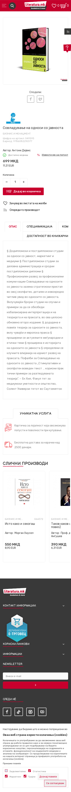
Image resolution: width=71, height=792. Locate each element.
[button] (35, 203)
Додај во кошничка (27, 191)
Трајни (31, 777)
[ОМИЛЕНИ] (54, 5)
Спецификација (39, 226)
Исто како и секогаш (20, 523)
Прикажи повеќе (12, 763)
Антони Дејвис (21, 150)
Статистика (39, 771)
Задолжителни (17, 771)
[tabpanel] (35, 49)
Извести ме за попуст (55, 154)
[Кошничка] (63, 5)
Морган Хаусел (24, 533)
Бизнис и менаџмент (17, 133)
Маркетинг (15, 777)
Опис (13, 226)
